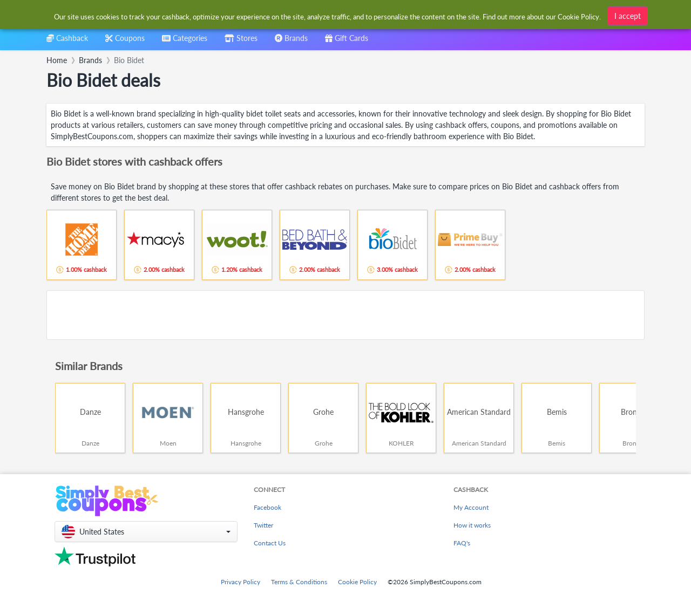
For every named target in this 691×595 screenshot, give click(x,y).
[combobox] (184, 41)
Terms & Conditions (299, 582)
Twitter (263, 525)
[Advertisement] (345, 315)
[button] (146, 531)
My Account (471, 507)
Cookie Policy (357, 582)
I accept (627, 15)
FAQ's (461, 543)
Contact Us (270, 543)
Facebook (267, 507)
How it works (472, 525)
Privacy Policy (240, 582)
